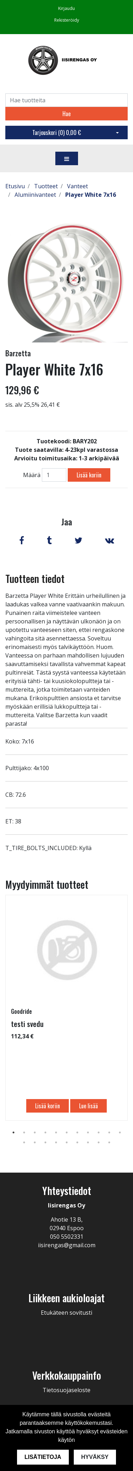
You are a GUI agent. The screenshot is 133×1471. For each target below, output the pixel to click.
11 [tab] (119, 1132)
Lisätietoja (42, 1457)
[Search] (66, 100)
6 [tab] (66, 1132)
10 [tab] (109, 1132)
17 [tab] (77, 1142)
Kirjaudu (66, 8)
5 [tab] (56, 1132)
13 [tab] (34, 1142)
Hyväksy (95, 1457)
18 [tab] (88, 1142)
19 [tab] (98, 1142)
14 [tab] (45, 1142)
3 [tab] (34, 1132)
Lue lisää (88, 1106)
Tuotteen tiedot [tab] (35, 578)
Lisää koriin (89, 475)
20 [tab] (109, 1142)
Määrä (31, 475)
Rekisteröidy (66, 20)
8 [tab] (88, 1132)
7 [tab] (77, 1132)
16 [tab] (66, 1142)
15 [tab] (56, 1142)
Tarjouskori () (56, 132)
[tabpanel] (66, 1008)
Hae (66, 113)
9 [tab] (98, 1132)
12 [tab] (24, 1142)
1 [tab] (13, 1132)
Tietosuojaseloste (66, 1390)
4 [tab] (45, 1132)
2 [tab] (24, 1132)
